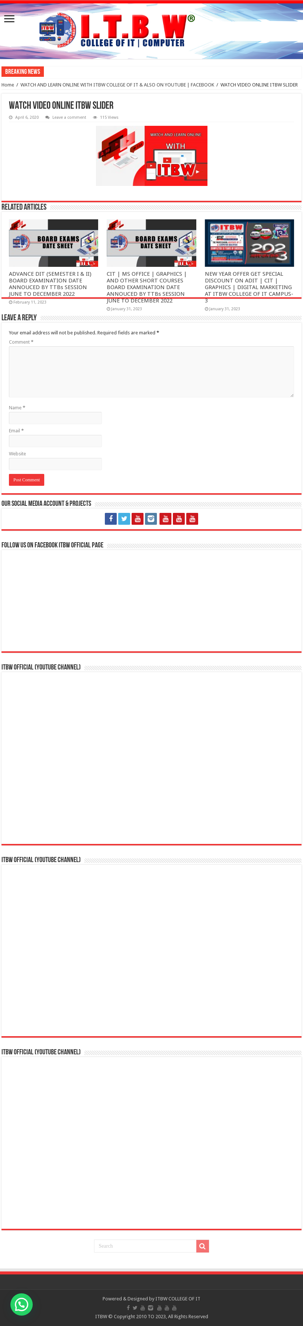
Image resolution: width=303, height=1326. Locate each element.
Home (7, 85)
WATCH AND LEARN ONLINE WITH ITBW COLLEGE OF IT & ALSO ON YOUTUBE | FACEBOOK (117, 85)
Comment (21, 342)
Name (17, 407)
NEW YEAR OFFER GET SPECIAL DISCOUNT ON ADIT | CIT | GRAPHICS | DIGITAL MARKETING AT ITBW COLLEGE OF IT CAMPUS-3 (249, 287)
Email (16, 430)
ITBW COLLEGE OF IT (177, 1299)
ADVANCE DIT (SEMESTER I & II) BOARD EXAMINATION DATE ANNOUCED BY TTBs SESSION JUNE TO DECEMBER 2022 (50, 284)
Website (17, 453)
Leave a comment (69, 117)
